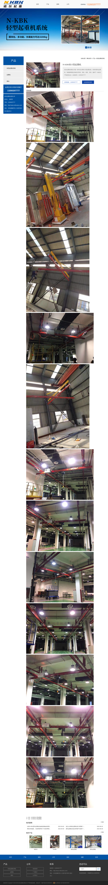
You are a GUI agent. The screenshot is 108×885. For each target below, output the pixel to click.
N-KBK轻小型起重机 (72, 64)
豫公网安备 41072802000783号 (61, 882)
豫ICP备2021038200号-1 (47, 882)
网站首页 (89, 58)
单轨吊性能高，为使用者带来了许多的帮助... (45, 829)
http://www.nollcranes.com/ (15, 105)
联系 (96, 857)
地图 (82, 857)
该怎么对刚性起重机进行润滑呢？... (84, 826)
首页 (37, 4)
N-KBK (55, 849)
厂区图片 (35, 872)
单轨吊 (35, 849)
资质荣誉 (35, 868)
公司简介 (35, 875)
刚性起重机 (74, 849)
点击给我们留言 (88, 82)
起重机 (9, 74)
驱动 (8, 81)
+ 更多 (102, 822)
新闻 (58, 4)
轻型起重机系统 (11, 68)
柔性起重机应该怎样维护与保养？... (84, 829)
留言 (68, 857)
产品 (47, 4)
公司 (68, 4)
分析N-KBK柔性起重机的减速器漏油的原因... (45, 826)
